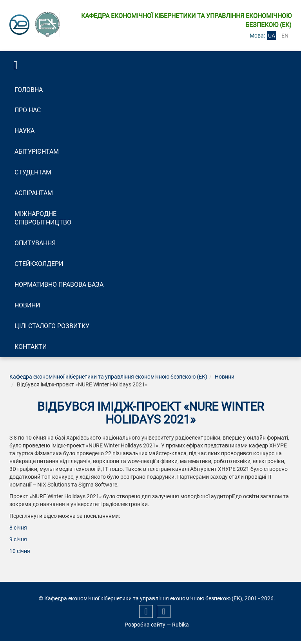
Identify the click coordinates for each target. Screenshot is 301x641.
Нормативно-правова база (59, 284)
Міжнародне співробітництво (43, 218)
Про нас (28, 110)
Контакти (31, 346)
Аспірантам (34, 193)
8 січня (18, 527)
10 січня (19, 551)
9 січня (18, 539)
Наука (24, 131)
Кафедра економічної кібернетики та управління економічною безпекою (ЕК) (108, 376)
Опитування (35, 243)
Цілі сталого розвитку (52, 326)
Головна (29, 89)
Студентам (33, 172)
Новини (27, 305)
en (284, 35)
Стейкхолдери (39, 264)
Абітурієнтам (37, 151)
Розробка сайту (145, 624)
